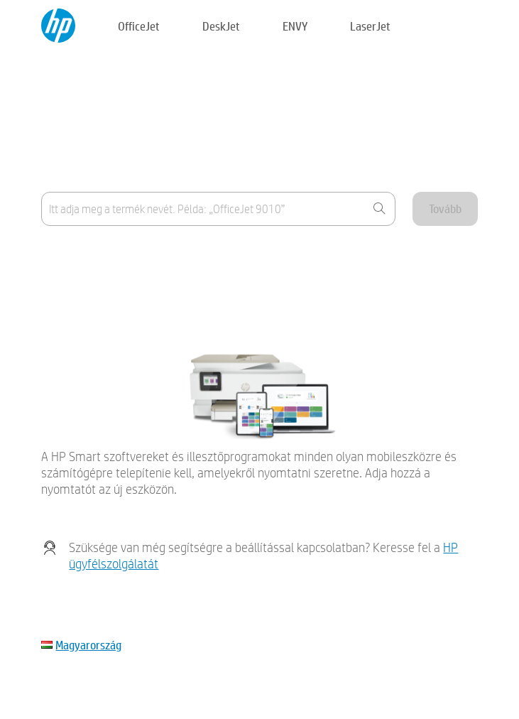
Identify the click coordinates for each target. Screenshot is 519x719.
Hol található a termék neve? (106, 255)
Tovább (445, 208)
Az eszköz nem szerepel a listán (113, 290)
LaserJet (370, 26)
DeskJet (221, 26)
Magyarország (88, 645)
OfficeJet (139, 26)
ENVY (295, 26)
